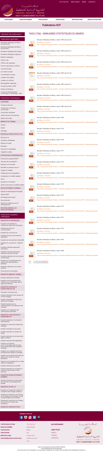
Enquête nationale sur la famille (10, 366)
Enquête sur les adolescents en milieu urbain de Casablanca (12, 362)
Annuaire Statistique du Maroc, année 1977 (50, 151)
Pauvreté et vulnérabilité (8, 149)
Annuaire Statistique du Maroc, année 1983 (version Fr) (54, 84)
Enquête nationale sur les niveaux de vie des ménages (12, 295)
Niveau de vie (5, 137)
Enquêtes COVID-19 (8, 387)
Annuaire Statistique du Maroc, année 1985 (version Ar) (54, 40)
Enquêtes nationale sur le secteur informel (11, 266)
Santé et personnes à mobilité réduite (12, 186)
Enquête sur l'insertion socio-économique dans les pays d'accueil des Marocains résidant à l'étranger (11, 346)
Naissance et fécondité (8, 165)
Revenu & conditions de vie (11, 134)
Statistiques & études (8, 425)
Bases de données (26, 19)
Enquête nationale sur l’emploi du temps (11, 332)
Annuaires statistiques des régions (11, 51)
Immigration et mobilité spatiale (10, 177)
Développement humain (8, 198)
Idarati (53, 433)
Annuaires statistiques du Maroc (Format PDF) (10, 47)
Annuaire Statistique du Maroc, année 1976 (50, 162)
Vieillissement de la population (10, 174)
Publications (60, 19)
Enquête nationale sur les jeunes (10, 328)
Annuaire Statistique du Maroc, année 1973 (50, 195)
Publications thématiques (10, 99)
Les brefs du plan (6, 69)
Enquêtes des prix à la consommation (12, 230)
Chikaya (54, 436)
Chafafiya (54, 438)
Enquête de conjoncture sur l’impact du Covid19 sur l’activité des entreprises (11, 402)
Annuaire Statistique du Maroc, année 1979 (50, 128)
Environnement (5, 201)
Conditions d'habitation (8, 140)
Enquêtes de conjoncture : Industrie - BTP (12, 243)
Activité (3, 125)
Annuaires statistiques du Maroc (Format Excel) (10, 43)
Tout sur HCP (64, 2)
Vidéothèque (75, 2)
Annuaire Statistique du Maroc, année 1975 (50, 173)
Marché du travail (8, 121)
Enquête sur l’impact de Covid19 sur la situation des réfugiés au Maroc (12, 391)
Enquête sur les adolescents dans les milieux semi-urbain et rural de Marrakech (12, 357)
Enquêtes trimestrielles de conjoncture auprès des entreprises (12, 226)
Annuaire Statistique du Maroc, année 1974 (50, 184)
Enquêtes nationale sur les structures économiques (12, 257)
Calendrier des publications (11, 34)
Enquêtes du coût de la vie (8, 233)
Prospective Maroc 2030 (8, 87)
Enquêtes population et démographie (10, 315)
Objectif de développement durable (11, 192)
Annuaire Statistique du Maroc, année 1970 (50, 228)
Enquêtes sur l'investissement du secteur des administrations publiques (12, 261)
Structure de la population (8, 162)
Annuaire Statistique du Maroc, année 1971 (50, 217)
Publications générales (9, 39)
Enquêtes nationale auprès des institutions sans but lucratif (10, 252)
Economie (4, 103)
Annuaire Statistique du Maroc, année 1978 (50, 140)
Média (84, 2)
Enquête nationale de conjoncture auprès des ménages (11, 299)
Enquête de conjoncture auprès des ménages (11, 324)
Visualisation (42, 19)
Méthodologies (77, 19)
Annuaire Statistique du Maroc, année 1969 (50, 239)
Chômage (4, 131)
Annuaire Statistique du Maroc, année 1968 (50, 251)
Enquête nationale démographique (11, 340)
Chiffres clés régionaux (8, 63)
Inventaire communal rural (9, 291)
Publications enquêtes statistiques (9, 217)
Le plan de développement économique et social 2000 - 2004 (11, 93)
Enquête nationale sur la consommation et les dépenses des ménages (11, 305)
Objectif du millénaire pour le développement (9, 205)
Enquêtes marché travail (11, 273)
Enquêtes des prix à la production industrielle (11, 236)
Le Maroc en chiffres (7, 81)
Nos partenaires (57, 425)
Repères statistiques (7, 90)
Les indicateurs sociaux (8, 75)
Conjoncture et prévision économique (12, 109)
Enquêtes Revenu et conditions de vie (8, 287)
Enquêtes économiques (10, 222)
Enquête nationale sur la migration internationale (11, 320)
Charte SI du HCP (32, 439)
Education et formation (8, 183)
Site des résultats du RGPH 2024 (12, 439)
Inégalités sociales (6, 152)
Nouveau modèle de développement (8, 210)
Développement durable (10, 189)
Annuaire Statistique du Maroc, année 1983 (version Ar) (54, 73)
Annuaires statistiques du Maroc (49, 44)
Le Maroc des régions (7, 78)
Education (4, 146)
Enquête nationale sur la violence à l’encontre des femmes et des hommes (11, 370)
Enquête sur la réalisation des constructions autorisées (9, 310)
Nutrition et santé (6, 143)
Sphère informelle (6, 118)
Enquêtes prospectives (10, 408)
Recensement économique (9, 270)
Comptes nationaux (7, 106)
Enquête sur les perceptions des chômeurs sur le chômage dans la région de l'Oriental (11, 281)
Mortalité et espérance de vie (9, 168)
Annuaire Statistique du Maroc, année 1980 (50, 117)
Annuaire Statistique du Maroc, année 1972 (50, 206)
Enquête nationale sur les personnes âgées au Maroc (12, 336)
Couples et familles (6, 171)
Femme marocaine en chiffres (10, 66)
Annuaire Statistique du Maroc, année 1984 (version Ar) (54, 62)
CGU (28, 442)
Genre (2, 180)
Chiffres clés (4, 60)
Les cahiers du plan (6, 72)
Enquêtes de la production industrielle (12, 240)
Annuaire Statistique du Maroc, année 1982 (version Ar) (54, 106)
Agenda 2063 (5, 195)
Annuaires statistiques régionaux (11, 54)
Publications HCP (51, 25)
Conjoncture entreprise (8, 112)
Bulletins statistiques (7, 57)
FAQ (28, 433)
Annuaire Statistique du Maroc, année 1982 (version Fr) (54, 95)
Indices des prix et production (9, 115)
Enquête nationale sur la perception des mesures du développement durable (11, 382)
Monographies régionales (8, 84)
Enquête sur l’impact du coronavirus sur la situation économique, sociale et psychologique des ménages (12, 396)
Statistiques (8, 19)
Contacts (91, 2)
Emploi (3, 128)
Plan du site (31, 436)
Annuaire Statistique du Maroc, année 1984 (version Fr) (54, 51)
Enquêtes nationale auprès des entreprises (10, 248)
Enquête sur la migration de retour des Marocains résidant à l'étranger (12, 351)
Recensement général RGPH (9, 159)
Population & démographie (11, 156)
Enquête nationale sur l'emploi (10, 277)
